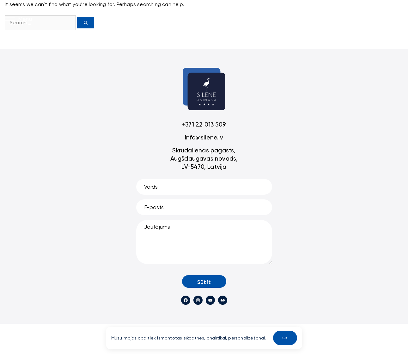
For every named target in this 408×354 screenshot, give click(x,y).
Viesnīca (173, 18)
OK (285, 337)
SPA (237, 18)
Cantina (262, 18)
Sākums (120, 18)
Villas (146, 18)
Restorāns (208, 18)
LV (286, 18)
